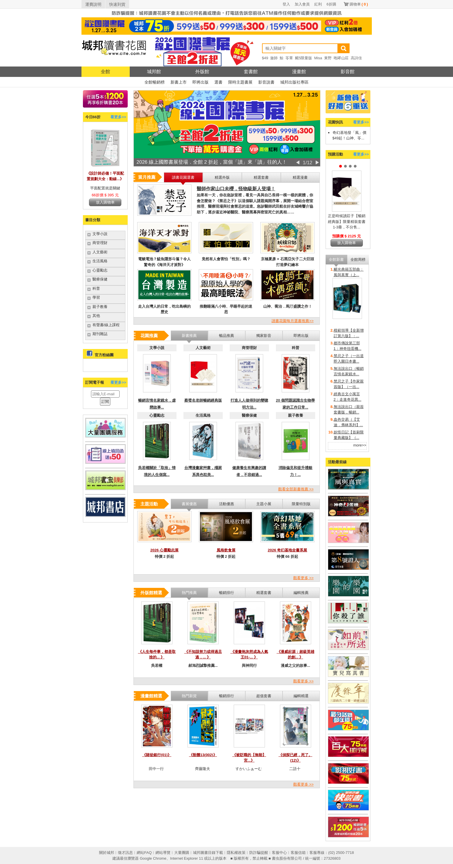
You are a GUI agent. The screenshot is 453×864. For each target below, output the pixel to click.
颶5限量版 (303, 58)
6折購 (331, 4)
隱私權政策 (236, 852)
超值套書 (263, 696)
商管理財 (99, 243)
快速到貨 (117, 4)
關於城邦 (106, 852)
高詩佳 (356, 58)
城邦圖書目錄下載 (208, 852)
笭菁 (289, 58)
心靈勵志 (99, 270)
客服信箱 (298, 852)
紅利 (318, 4)
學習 (96, 297)
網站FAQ (144, 852)
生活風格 (99, 261)
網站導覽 (162, 852)
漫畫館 (299, 71)
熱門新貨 (189, 696)
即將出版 (200, 82)
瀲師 (274, 58)
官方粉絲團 (104, 355)
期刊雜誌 (99, 334)
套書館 (251, 71)
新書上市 (178, 82)
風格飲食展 (226, 550)
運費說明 (93, 4)
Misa (318, 58)
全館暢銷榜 (154, 82)
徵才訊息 (125, 852)
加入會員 (302, 4)
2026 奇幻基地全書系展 (287, 550)
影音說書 (266, 82)
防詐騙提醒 (258, 852)
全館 (105, 71)
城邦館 (154, 71)
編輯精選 (301, 696)
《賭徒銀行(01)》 (156, 755)
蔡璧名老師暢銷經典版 (203, 400)
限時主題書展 (240, 82)
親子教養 (99, 306)
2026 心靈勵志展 (164, 550)
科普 (96, 288)
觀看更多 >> (303, 578)
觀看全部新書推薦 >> (296, 489)
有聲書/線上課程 (106, 325)
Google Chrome (153, 858)
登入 (286, 4)
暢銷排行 (226, 696)
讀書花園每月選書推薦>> (292, 321)
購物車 (359, 4)
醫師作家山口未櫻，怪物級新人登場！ (236, 188)
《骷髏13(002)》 (203, 755)
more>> (359, 445)
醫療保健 (99, 279)
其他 (96, 315)
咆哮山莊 (341, 58)
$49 (265, 58)
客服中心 (279, 852)
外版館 (202, 71)
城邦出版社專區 (294, 82)
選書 (218, 82)
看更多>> (118, 117)
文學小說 (99, 234)
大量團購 (181, 852)
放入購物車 (105, 202)
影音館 (347, 71)
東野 (328, 58)
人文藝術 (99, 252)
